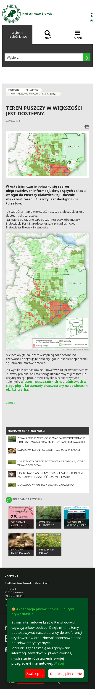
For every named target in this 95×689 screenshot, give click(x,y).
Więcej (59, 663)
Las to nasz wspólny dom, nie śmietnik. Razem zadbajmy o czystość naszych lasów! (50, 475)
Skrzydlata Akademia (18, 524)
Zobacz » (11, 402)
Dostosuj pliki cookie (66, 673)
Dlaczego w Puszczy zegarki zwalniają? (45, 484)
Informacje (13, 89)
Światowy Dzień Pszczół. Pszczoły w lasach (49, 449)
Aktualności (32, 89)
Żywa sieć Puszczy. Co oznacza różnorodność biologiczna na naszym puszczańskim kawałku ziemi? (51, 442)
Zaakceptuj (34, 673)
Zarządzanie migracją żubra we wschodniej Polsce (76, 527)
